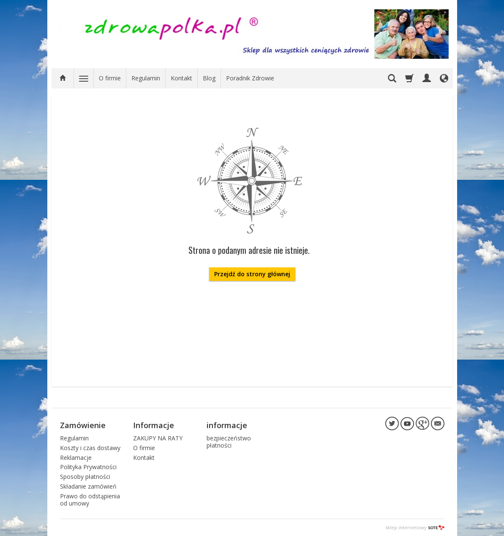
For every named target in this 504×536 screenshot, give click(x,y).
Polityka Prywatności (88, 467)
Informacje (153, 425)
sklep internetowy (414, 527)
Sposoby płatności (85, 477)
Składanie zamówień (88, 486)
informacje (227, 425)
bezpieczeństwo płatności (229, 441)
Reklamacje (76, 458)
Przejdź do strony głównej (252, 274)
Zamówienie (83, 425)
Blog (209, 78)
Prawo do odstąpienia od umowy (90, 499)
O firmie (110, 78)
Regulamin (145, 78)
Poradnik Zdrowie (250, 78)
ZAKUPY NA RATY (158, 438)
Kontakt (181, 78)
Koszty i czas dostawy (90, 448)
